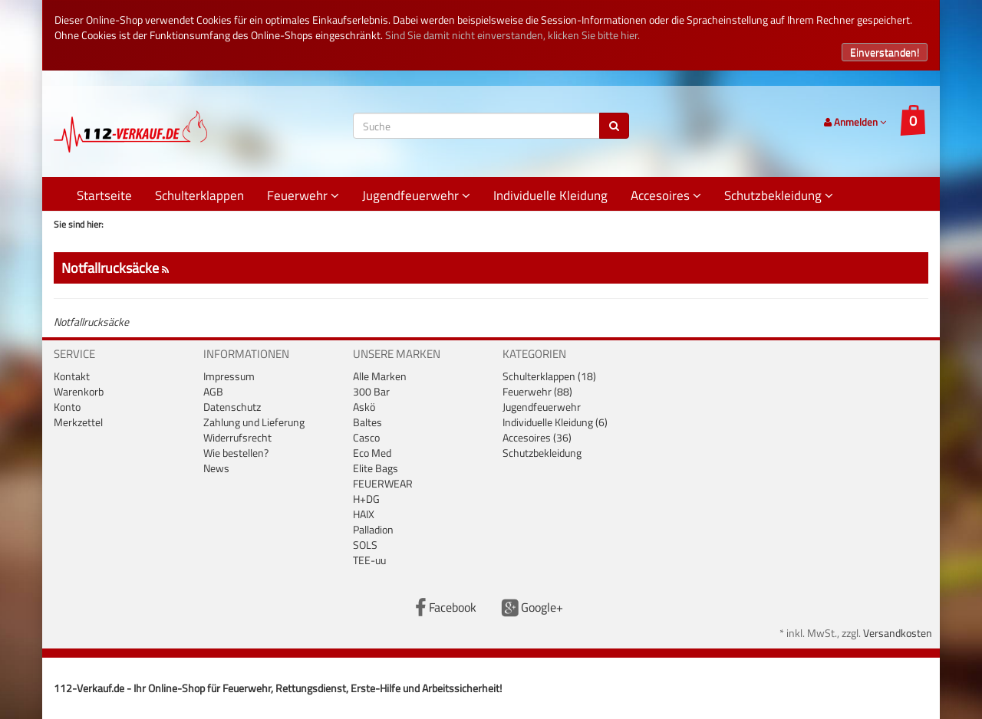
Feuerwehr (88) (537, 391)
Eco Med (372, 453)
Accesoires (666, 195)
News (216, 468)
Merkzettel (78, 422)
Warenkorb (79, 391)
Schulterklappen (199, 195)
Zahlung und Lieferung (254, 422)
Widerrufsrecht (237, 437)
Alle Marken (380, 376)
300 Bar (371, 391)
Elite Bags (375, 468)
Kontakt (72, 376)
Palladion (373, 529)
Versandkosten (897, 633)
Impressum (229, 376)
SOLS (365, 545)
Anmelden (855, 122)
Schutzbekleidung (778, 195)
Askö (364, 407)
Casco (366, 437)
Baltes (367, 422)
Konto (67, 407)
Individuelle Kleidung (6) (555, 422)
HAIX (363, 514)
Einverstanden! (884, 52)
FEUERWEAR (383, 483)
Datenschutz (232, 407)
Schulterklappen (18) (549, 376)
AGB (213, 391)
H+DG (366, 499)
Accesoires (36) (537, 437)
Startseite (104, 195)
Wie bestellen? (236, 453)
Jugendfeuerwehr (416, 195)
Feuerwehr (303, 195)
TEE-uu (369, 560)
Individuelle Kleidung (550, 195)
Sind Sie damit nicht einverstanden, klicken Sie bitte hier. (512, 35)
